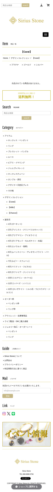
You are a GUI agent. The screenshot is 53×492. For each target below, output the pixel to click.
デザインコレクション (20, 58)
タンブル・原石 (14, 179)
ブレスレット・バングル (18, 151)
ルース (11, 157)
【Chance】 (13, 213)
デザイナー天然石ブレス (18, 185)
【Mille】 (12, 207)
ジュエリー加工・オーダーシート (19, 327)
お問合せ (8, 360)
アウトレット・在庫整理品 (16, 316)
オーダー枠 (9, 299)
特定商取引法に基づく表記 (15, 369)
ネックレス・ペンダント (18, 140)
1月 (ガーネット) (15, 224)
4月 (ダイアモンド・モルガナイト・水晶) (25, 241)
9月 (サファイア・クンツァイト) (21, 272)
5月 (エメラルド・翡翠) (17, 246)
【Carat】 (12, 202)
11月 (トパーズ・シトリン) (19, 283)
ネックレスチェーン (16, 174)
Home (5, 58)
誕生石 (7, 220)
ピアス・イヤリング (16, 163)
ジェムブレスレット (16, 168)
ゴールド (27, 65)
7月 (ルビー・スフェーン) (18, 261)
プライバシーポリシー (13, 364)
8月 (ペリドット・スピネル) (19, 267)
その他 (11, 191)
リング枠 (11, 309)
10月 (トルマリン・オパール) (20, 278)
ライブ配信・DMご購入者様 (16, 321)
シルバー (39, 65)
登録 (8, 396)
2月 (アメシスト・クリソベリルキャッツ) (25, 230)
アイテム (8, 136)
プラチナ (15, 65)
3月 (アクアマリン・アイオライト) (22, 235)
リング (11, 146)
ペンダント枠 (13, 303)
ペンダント (12, 331)
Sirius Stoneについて (13, 356)
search (25, 5)
